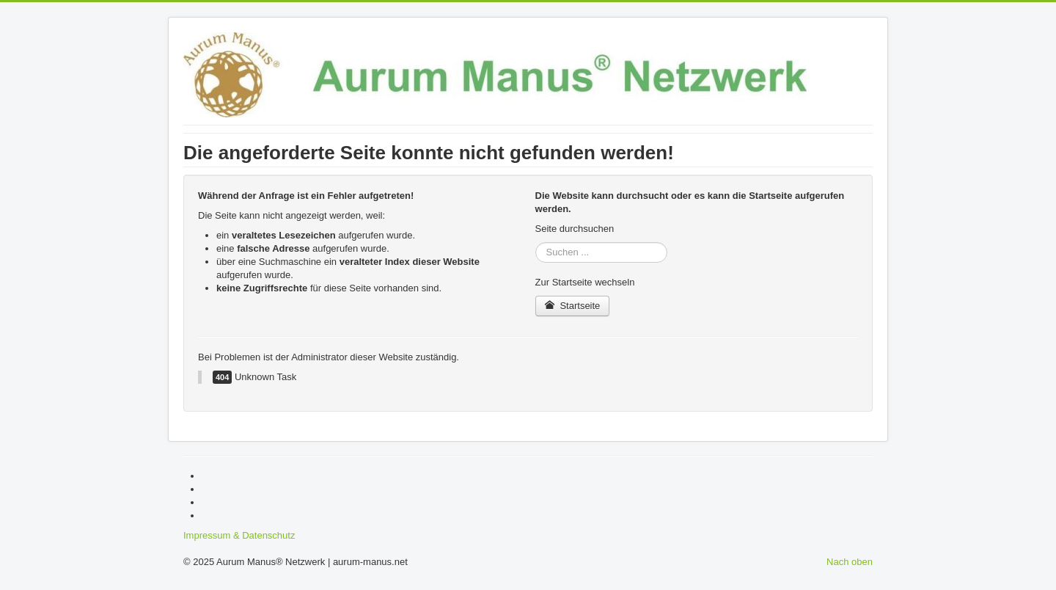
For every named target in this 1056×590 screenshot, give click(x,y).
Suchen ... (535, 242)
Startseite (573, 305)
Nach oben (849, 561)
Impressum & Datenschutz (239, 535)
